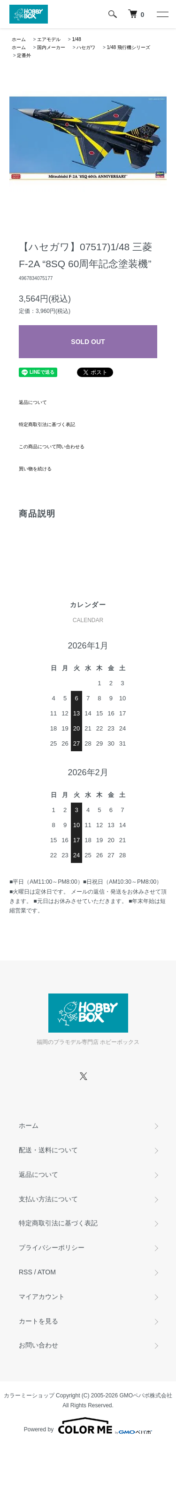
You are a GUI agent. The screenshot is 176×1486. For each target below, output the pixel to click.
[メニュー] (162, 14)
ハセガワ (86, 47)
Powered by (88, 1425)
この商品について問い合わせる (51, 446)
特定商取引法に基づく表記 (47, 424)
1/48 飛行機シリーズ (128, 47)
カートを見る (38, 1321)
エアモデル (49, 39)
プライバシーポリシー (51, 1247)
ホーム (19, 39)
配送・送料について (48, 1150)
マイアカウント (42, 1296)
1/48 (76, 39)
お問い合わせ (38, 1345)
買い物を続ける (35, 468)
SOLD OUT (88, 341)
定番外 (24, 55)
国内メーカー (51, 47)
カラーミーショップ (29, 1395)
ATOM (47, 1272)
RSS (25, 1272)
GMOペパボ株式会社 (146, 1395)
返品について (33, 402)
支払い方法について (48, 1199)
